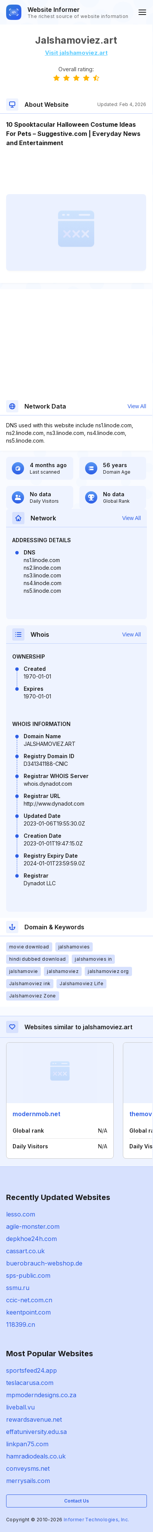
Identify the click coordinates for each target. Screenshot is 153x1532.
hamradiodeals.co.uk (36, 1456)
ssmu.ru (17, 1288)
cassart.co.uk (25, 1251)
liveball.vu (20, 1407)
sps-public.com (28, 1275)
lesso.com (20, 1214)
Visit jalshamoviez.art (76, 52)
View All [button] (136, 406)
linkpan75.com (27, 1444)
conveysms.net (28, 1468)
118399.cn (20, 1324)
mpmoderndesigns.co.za (41, 1395)
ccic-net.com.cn (29, 1300)
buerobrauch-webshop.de (44, 1263)
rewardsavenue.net (34, 1419)
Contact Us (76, 1501)
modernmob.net (36, 1114)
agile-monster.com (33, 1226)
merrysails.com (28, 1481)
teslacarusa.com (29, 1382)
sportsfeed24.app (31, 1370)
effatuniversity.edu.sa (36, 1432)
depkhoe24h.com (31, 1239)
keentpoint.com (28, 1312)
